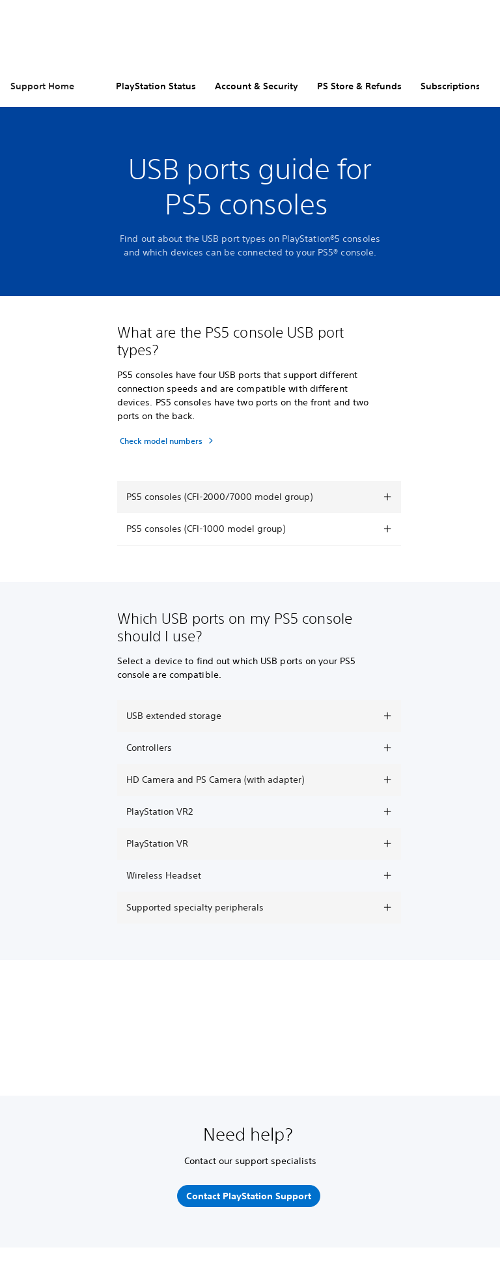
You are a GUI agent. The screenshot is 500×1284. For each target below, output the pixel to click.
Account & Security (256, 86)
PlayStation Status (156, 86)
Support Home (42, 86)
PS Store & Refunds (359, 86)
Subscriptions (450, 86)
